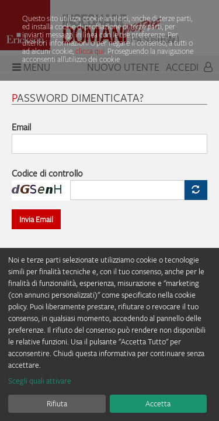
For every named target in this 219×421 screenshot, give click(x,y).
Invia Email (36, 219)
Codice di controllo (47, 173)
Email (21, 127)
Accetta (158, 403)
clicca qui (90, 51)
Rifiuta (57, 403)
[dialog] (109, 334)
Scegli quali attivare (39, 380)
